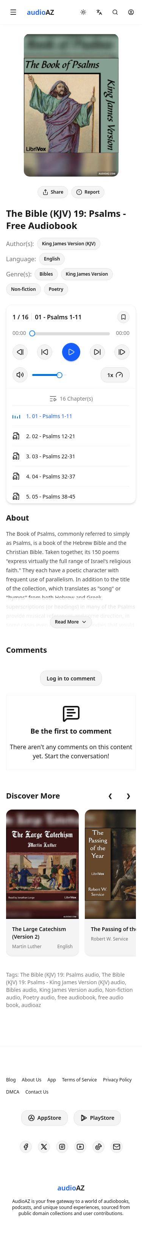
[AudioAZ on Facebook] (26, 1147)
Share (52, 192)
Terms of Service (79, 1080)
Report (88, 192)
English (52, 259)
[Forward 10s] (97, 352)
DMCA (12, 1092)
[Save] (123, 317)
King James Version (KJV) (69, 243)
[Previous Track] (20, 352)
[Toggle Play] (71, 352)
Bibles (46, 274)
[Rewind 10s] (44, 352)
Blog (11, 1080)
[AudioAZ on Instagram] (62, 1147)
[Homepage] (40, 12)
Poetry (56, 289)
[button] (13, 12)
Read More (71, 622)
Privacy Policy (117, 1080)
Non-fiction (23, 289)
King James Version (87, 274)
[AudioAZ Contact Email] (117, 1147)
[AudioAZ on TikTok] (98, 1147)
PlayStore (97, 1118)
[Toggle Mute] (20, 374)
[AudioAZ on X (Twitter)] (44, 1147)
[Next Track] (122, 352)
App (51, 1080)
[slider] (32, 333)
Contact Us (36, 1092)
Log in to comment (71, 678)
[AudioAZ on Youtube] (80, 1147)
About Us (32, 1080)
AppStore (44, 1118)
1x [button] (115, 375)
